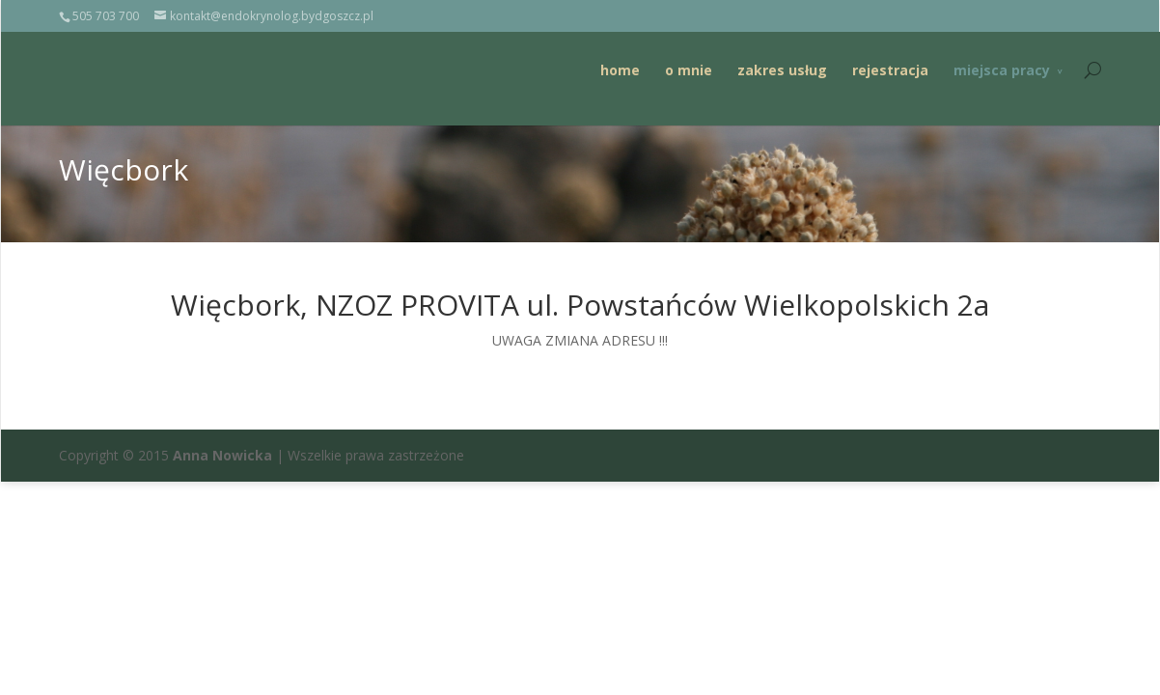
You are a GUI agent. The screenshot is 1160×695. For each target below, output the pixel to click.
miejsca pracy (1001, 70)
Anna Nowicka (222, 455)
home (619, 70)
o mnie (687, 70)
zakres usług (781, 70)
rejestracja (889, 70)
